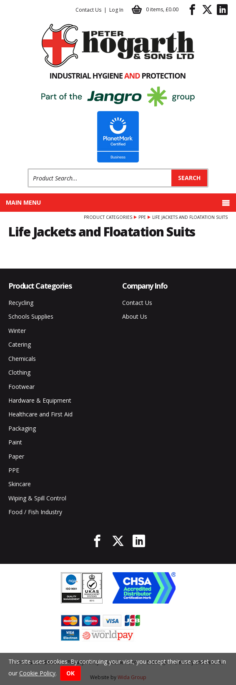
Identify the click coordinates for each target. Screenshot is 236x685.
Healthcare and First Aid (40, 414)
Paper (16, 456)
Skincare (19, 484)
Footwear (21, 387)
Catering (19, 344)
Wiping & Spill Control (37, 498)
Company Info (145, 285)
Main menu (118, 202)
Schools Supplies (30, 316)
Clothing (19, 372)
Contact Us (88, 9)
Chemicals (22, 359)
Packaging (22, 428)
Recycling (20, 303)
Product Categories (108, 217)
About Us (134, 316)
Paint (15, 442)
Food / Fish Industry (35, 512)
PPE (142, 217)
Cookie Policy (37, 673)
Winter (17, 331)
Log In (116, 9)
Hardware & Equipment (39, 400)
